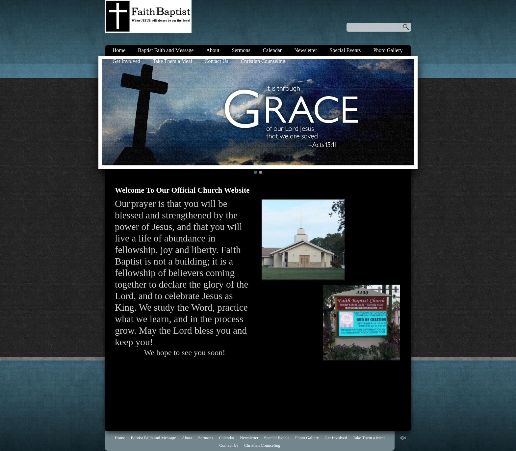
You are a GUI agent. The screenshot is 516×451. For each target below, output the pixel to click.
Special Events (345, 50)
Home (119, 50)
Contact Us (216, 61)
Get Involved (126, 61)
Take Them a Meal (172, 61)
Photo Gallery (387, 50)
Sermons (241, 50)
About (212, 50)
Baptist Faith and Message (166, 50)
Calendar (272, 50)
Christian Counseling (263, 61)
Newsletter (305, 50)
